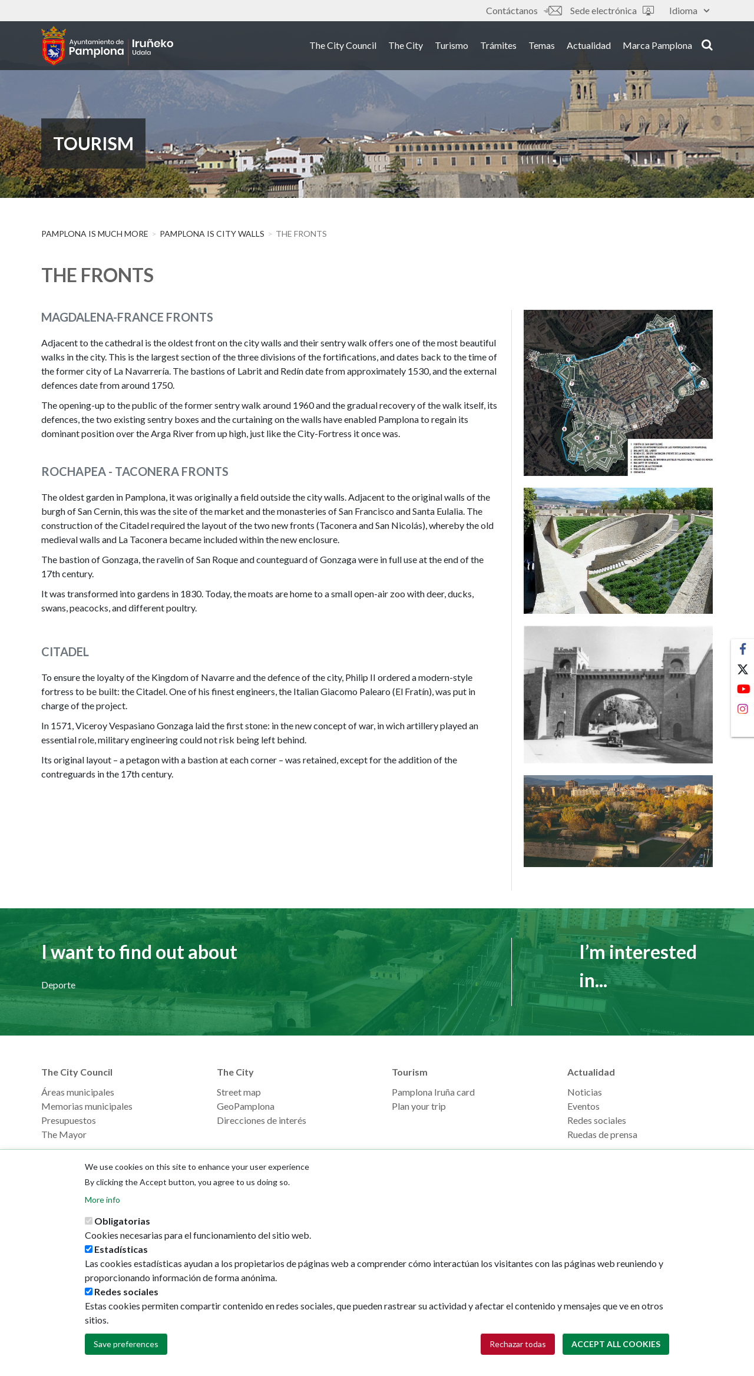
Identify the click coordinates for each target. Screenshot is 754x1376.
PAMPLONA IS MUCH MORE (94, 234)
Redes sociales (596, 1120)
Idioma (689, 10)
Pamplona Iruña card (433, 1091)
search (707, 45)
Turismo (451, 46)
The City (405, 46)
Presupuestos (68, 1120)
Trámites (498, 46)
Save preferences (126, 1344)
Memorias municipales (87, 1106)
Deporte (58, 984)
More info (102, 1200)
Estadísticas (121, 1249)
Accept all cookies (615, 1344)
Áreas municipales (77, 1091)
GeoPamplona (246, 1106)
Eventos (583, 1106)
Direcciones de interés (261, 1120)
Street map (239, 1091)
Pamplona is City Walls (212, 234)
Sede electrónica (612, 10)
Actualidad (589, 46)
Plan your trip (419, 1106)
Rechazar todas (518, 1344)
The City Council (342, 46)
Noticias (584, 1091)
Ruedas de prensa (602, 1134)
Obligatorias (122, 1220)
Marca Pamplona (657, 46)
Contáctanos (523, 10)
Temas (541, 46)
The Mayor (64, 1134)
